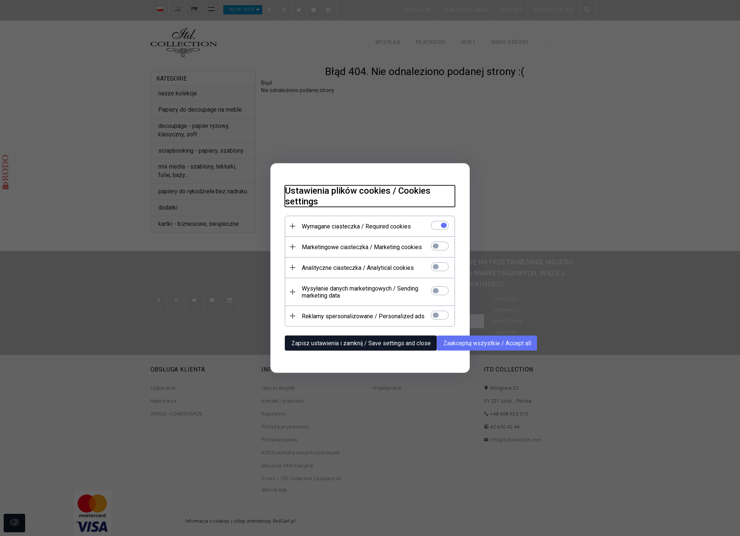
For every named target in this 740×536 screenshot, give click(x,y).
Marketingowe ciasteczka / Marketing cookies (362, 247)
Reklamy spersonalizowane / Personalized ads (363, 316)
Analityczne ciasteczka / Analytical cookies (358, 267)
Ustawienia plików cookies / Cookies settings (357, 196)
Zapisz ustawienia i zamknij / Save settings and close (361, 343)
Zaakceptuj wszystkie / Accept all (487, 343)
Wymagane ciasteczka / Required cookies (356, 226)
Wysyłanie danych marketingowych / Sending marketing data (360, 292)
